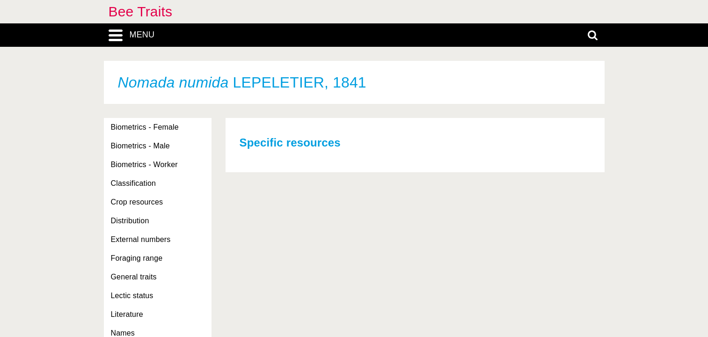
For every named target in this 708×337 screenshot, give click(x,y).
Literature (127, 314)
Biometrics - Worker (144, 164)
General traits (134, 277)
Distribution (130, 221)
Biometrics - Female (145, 127)
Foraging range (137, 258)
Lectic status (132, 296)
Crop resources (137, 202)
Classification (133, 183)
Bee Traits (141, 11)
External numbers (141, 239)
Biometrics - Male (140, 146)
